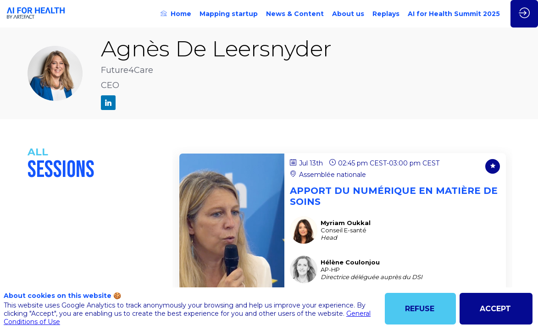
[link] (176, 14)
